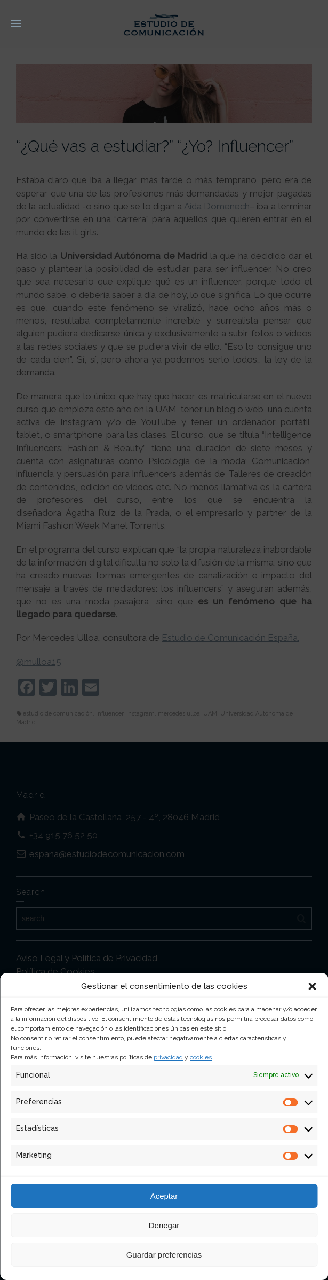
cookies (201, 1057)
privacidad (168, 1057)
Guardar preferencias (164, 1254)
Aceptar (164, 1195)
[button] (312, 986)
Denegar (164, 1225)
